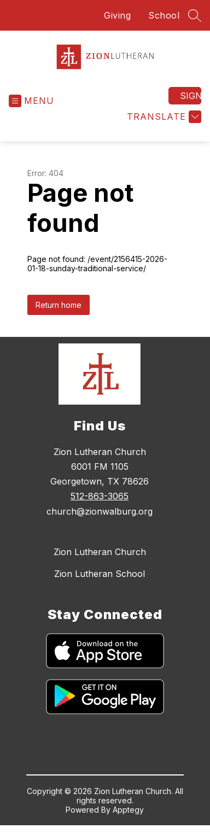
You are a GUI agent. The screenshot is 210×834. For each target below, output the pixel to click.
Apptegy (128, 809)
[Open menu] (31, 101)
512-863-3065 (100, 496)
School (163, 15)
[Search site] (194, 15)
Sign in (190, 95)
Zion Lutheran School (99, 573)
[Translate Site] (162, 117)
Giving (117, 15)
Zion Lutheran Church (100, 551)
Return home (58, 305)
